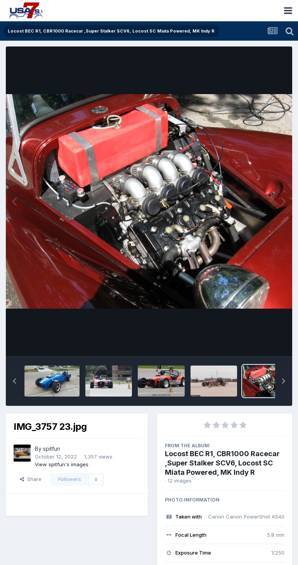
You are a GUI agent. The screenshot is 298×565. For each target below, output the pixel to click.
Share (31, 479)
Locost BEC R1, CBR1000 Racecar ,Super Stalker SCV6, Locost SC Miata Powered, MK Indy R (222, 463)
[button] (14, 381)
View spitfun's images (61, 464)
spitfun (51, 448)
